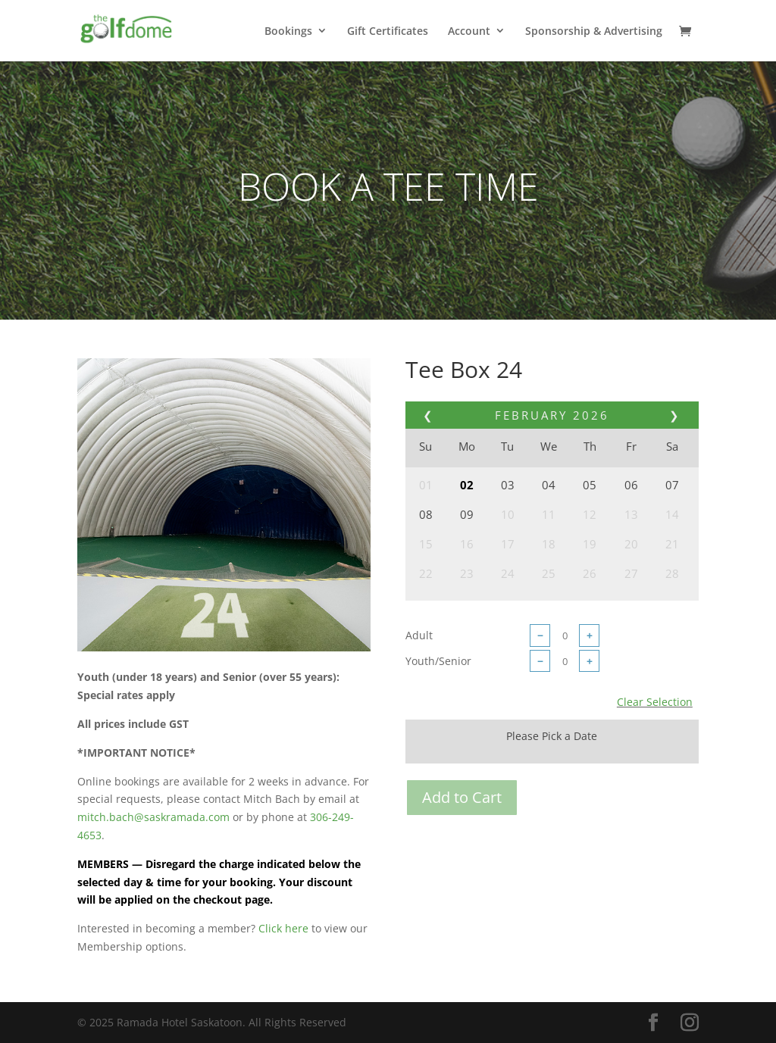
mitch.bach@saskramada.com (153, 817)
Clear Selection (655, 702)
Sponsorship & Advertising (593, 31)
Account (469, 31)
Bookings (288, 31)
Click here (283, 928)
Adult (419, 635)
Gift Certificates (387, 31)
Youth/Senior (438, 661)
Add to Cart (462, 797)
